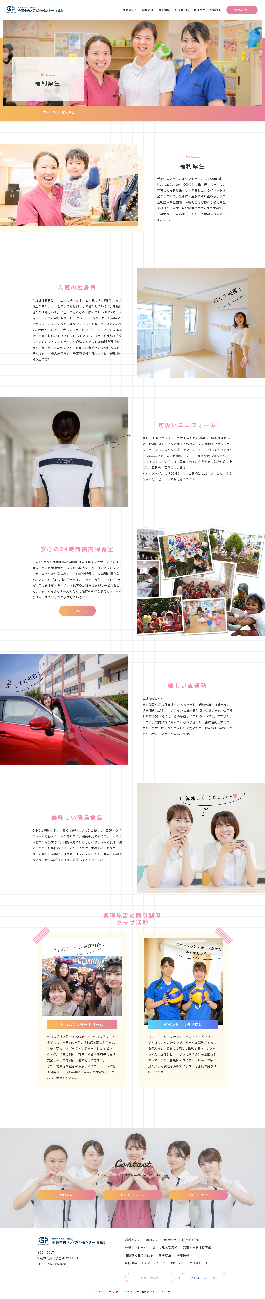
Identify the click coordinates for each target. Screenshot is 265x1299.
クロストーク (198, 1263)
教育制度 (164, 10)
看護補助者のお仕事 (139, 1255)
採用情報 (216, 10)
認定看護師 (182, 10)
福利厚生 (200, 10)
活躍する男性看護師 (197, 1247)
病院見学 (66, 1195)
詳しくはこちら (77, 611)
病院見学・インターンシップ (145, 1263)
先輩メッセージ (136, 1247)
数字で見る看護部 (164, 1247)
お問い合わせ (242, 10)
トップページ (46, 112)
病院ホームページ (203, 1277)
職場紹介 (148, 10)
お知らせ (177, 1263)
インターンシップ (132, 1195)
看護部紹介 (130, 10)
